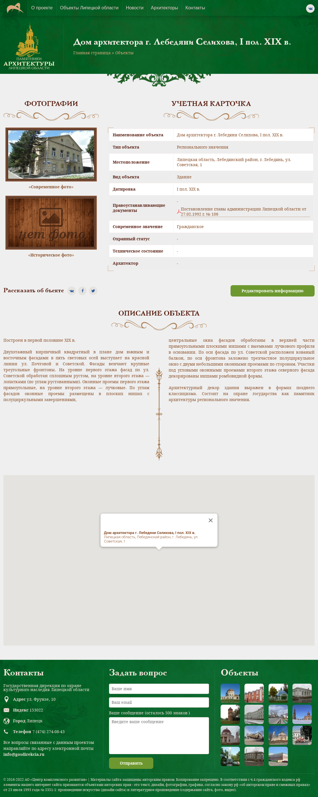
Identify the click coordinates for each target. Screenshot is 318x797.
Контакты (195, 7)
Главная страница (92, 52)
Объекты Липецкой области (89, 7)
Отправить (131, 763)
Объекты (124, 52)
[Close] (210, 520)
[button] (159, 555)
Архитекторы (164, 7)
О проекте (42, 7)
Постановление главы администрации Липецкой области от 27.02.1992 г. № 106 (243, 211)
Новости (134, 7)
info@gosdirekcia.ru (23, 754)
